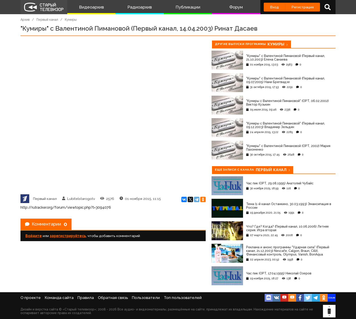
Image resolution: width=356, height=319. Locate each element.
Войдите (33, 236)
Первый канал (47, 19)
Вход (274, 7)
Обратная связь (113, 297)
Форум (236, 7)
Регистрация (302, 7)
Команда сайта (59, 297)
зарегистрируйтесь (68, 236)
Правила (85, 297)
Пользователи (146, 297)
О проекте (30, 297)
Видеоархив (91, 7)
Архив (25, 19)
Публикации (188, 7)
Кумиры (71, 19)
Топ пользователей (183, 297)
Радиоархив (139, 7)
